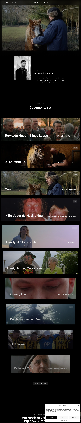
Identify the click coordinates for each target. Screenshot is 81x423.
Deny (62, 417)
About (6, 2)
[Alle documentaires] (40, 383)
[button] (78, 405)
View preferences (74, 417)
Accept (51, 417)
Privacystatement (64, 420)
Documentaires (14, 2)
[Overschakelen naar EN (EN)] (75, 2)
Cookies (59, 420)
